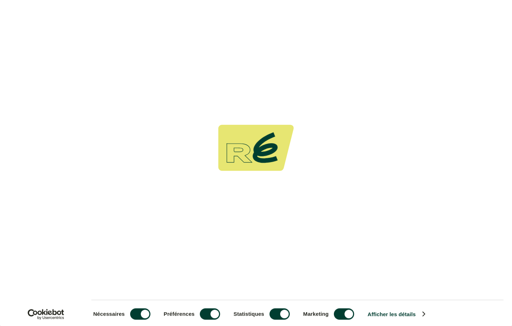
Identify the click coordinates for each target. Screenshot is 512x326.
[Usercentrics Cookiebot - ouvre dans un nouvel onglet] (46, 312)
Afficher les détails (392, 312)
